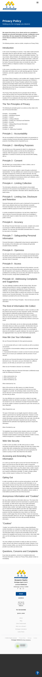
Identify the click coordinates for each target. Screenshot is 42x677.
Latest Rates (21, 631)
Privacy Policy (22, 638)
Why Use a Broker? (21, 626)
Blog (21, 621)
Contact (35, 638)
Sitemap (29, 638)
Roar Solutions (27, 640)
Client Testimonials (21, 623)
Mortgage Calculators (21, 629)
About (21, 618)
